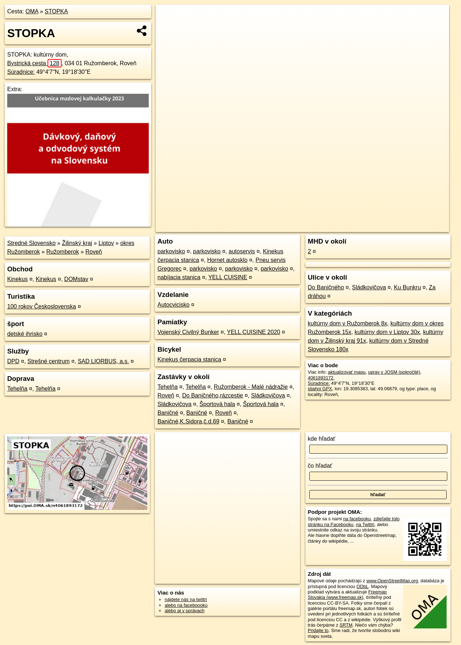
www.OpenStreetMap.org (392, 580)
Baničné (167, 413)
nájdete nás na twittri (186, 599)
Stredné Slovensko (31, 243)
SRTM (346, 625)
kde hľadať (322, 439)
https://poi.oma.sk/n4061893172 (416, 226)
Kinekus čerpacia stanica (189, 359)
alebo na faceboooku (186, 605)
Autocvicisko (173, 305)
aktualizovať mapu (347, 372)
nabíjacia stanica (178, 277)
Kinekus (17, 279)
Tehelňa (17, 389)
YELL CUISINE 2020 (253, 332)
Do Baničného (326, 287)
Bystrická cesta (34, 63)
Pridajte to (318, 630)
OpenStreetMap (325, 226)
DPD (13, 361)
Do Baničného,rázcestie (212, 395)
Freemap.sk (362, 226)
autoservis (242, 251)
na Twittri (365, 524)
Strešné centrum (48, 361)
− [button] (168, 28)
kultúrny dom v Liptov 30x (387, 332)
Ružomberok (62, 252)
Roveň (93, 252)
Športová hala (217, 404)
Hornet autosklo (227, 260)
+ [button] (168, 17)
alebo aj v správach (184, 610)
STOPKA (56, 11)
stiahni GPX (320, 388)
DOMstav (76, 279)
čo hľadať (320, 466)
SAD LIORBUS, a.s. (103, 361)
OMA (32, 11)
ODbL (362, 586)
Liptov (106, 243)
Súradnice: (21, 72)
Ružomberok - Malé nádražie (251, 387)
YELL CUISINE (227, 277)
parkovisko (171, 251)
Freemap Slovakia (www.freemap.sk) (347, 594)
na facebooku (357, 518)
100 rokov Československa (41, 306)
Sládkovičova (268, 395)
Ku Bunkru (407, 287)
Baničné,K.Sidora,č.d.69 (188, 421)
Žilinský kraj (77, 243)
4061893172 (321, 378)
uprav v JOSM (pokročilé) (394, 372)
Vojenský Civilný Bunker (188, 332)
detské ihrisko (24, 334)
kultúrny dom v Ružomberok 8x (348, 323)
